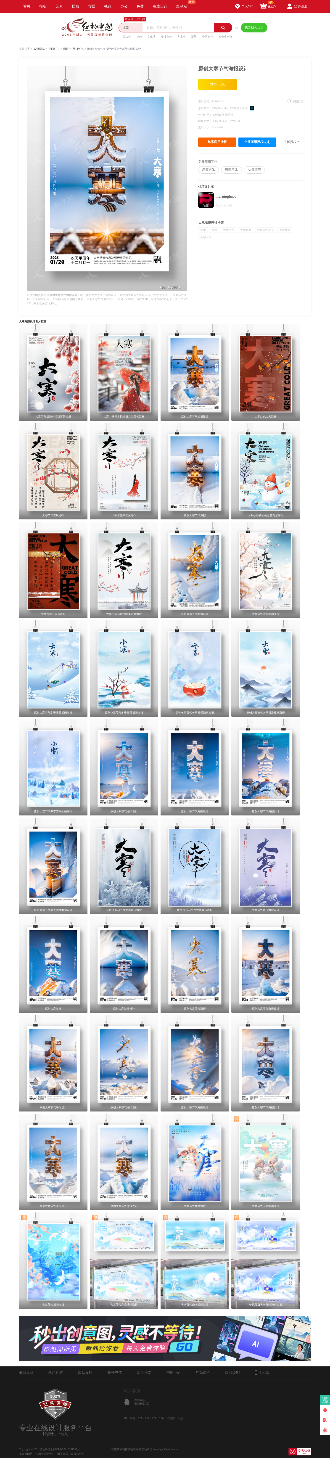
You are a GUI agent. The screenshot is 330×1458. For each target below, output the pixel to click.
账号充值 (114, 1373)
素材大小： (205, 127)
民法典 (127, 36)
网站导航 (85, 1373)
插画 (75, 6)
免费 (140, 6)
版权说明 (232, 1373)
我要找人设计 (254, 27)
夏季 (194, 36)
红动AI (184, 4)
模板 (43, 6)
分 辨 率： (205, 114)
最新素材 (26, 1373)
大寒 (214, 230)
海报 (66, 48)
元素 (59, 6)
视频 (107, 6)
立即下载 (217, 84)
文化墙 (151, 36)
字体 (203, 230)
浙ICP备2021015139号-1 (67, 1449)
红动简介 (203, 1373)
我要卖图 (325, 1400)
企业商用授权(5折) (257, 142)
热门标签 (55, 1373)
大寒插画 (284, 230)
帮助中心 (173, 1373)
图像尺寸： (205, 121)
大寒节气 (228, 230)
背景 (91, 6)
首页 (26, 6)
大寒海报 (245, 230)
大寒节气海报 (265, 230)
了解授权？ (292, 142)
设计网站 (39, 48)
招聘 (139, 36)
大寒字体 (205, 237)
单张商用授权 (217, 142)
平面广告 (53, 48)
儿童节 (181, 36)
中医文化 (207, 36)
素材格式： (205, 108)
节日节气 (78, 48)
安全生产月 (225, 36)
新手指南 (144, 1373)
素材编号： (205, 101)
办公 (124, 6)
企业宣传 (166, 36)
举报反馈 (297, 101)
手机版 (262, 1372)
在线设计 (160, 6)
